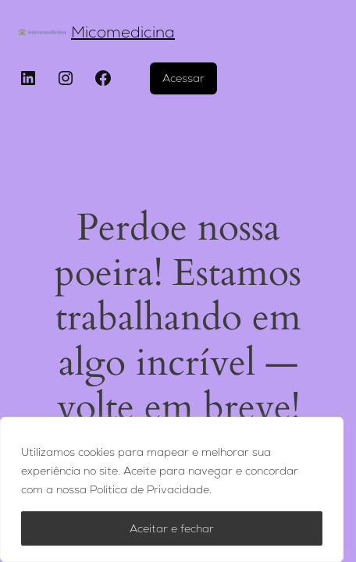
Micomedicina (123, 32)
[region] (172, 489)
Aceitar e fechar (172, 528)
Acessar (183, 78)
